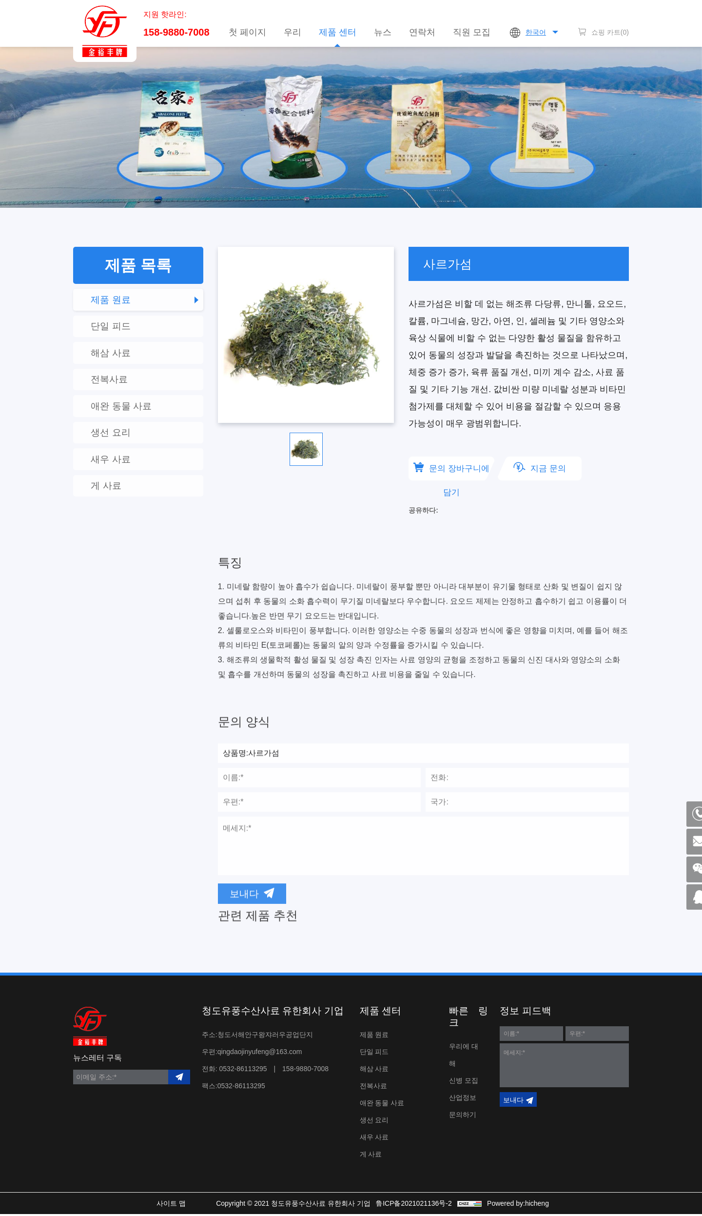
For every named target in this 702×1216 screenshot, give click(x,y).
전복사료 (117, 388)
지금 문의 (557, 469)
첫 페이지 (247, 32)
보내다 (513, 1102)
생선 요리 (118, 447)
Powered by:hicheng (526, 1205)
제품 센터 (337, 32)
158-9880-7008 (176, 35)
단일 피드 (118, 330)
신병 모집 (463, 1082)
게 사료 (114, 505)
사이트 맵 (164, 1205)
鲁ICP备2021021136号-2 (419, 1205)
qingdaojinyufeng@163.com (259, 1053)
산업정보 (462, 1099)
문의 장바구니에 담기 (461, 472)
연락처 (422, 32)
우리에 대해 (463, 1056)
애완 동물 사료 (129, 418)
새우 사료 (118, 476)
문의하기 (462, 1116)
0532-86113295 (243, 1071)
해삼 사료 (118, 359)
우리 (292, 32)
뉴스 (382, 32)
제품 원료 (118, 301)
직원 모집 (471, 32)
